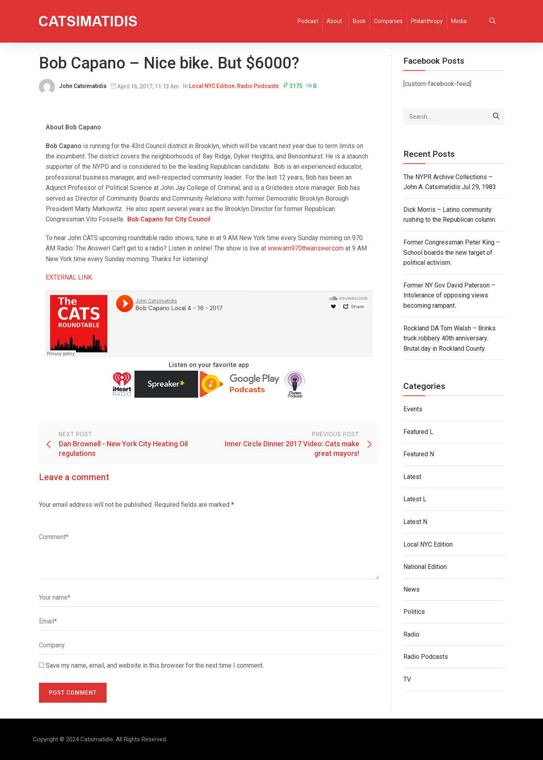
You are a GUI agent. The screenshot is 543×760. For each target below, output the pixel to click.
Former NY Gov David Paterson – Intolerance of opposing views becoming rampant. (449, 295)
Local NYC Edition (212, 86)
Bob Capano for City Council (168, 219)
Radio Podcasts (258, 86)
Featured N (418, 454)
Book (359, 21)
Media (459, 21)
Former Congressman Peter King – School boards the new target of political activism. (451, 252)
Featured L (418, 432)
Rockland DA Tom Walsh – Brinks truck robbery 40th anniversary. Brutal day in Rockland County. (449, 338)
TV (407, 679)
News (411, 589)
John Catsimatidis (83, 86)
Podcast (308, 21)
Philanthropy (427, 21)
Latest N (415, 522)
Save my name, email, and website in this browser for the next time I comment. (155, 665)
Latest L (414, 499)
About (334, 21)
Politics (414, 611)
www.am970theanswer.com (306, 248)
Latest (412, 477)
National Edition (425, 566)
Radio (411, 634)
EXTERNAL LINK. (69, 277)
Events (412, 409)
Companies (388, 21)
